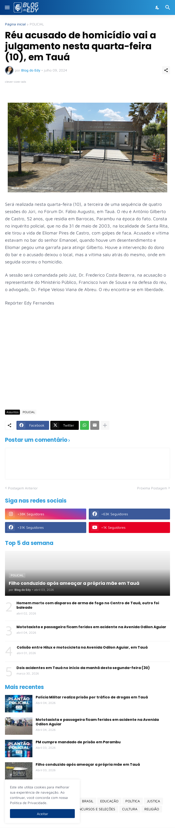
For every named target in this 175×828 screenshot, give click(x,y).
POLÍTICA (132, 801)
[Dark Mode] (157, 7)
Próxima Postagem (152, 488)
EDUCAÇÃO (109, 801)
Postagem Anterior (23, 488)
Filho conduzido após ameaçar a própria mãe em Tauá (88, 764)
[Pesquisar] (168, 7)
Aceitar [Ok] (42, 814)
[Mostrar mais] (104, 425)
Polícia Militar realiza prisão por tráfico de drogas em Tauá (92, 697)
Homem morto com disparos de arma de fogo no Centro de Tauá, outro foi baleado (87, 605)
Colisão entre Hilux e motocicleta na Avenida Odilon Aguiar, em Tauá (82, 647)
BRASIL (87, 801)
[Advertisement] (90, 367)
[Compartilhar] (166, 70)
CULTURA (129, 809)
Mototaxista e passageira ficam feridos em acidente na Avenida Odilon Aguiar (91, 627)
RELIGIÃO (151, 809)
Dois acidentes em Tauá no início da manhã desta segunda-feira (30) (83, 668)
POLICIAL (37, 24)
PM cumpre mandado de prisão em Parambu (78, 742)
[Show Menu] (7, 7)
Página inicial (15, 24)
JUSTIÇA (153, 801)
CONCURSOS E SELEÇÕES (94, 809)
